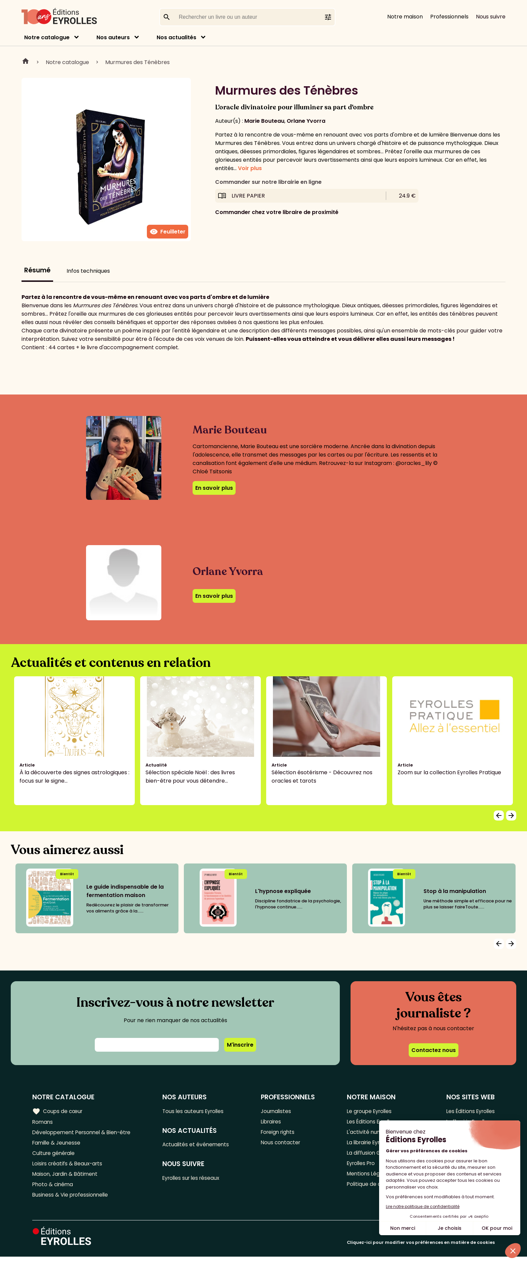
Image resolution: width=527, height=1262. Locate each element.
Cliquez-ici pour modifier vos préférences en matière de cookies (421, 1248)
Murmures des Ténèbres (137, 62)
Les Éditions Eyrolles (469, 1111)
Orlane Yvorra (306, 121)
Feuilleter (168, 232)
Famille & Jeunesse (57, 1144)
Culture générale (54, 1155)
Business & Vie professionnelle (71, 1200)
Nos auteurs (113, 37)
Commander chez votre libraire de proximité (276, 212)
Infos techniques (88, 271)
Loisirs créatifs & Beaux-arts (69, 1166)
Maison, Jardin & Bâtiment (66, 1177)
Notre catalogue (47, 37)
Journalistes (278, 1111)
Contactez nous (433, 1050)
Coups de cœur (58, 1111)
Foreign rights (280, 1133)
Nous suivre (490, 16)
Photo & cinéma (53, 1189)
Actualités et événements (199, 1145)
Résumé (37, 270)
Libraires (273, 1122)
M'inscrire (240, 1045)
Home (26, 62)
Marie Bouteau (264, 121)
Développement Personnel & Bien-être (84, 1133)
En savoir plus (214, 488)
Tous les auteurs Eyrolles (197, 1111)
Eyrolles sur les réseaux (195, 1180)
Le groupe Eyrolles (369, 1111)
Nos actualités (176, 37)
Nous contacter (282, 1144)
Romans (43, 1122)
